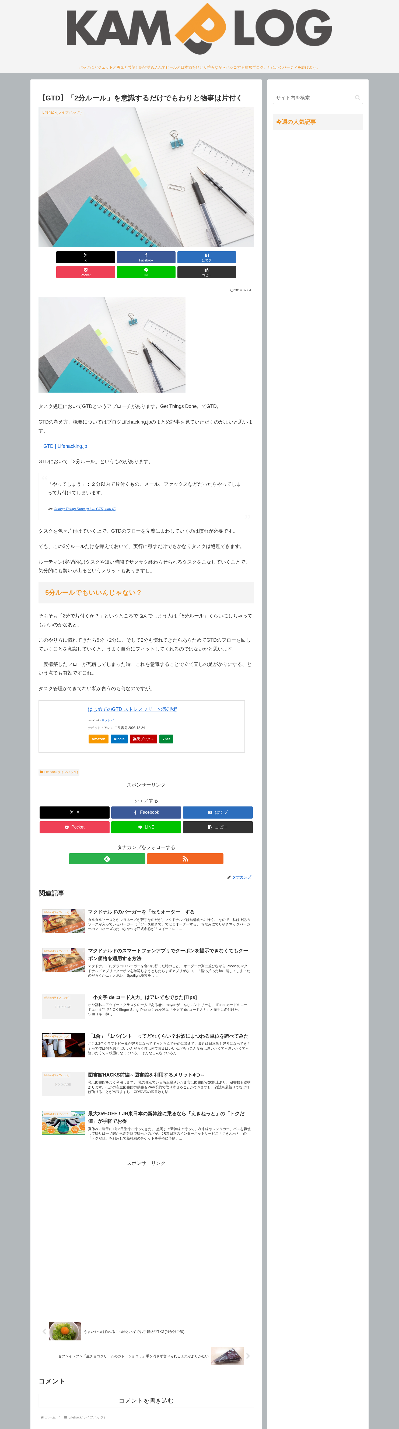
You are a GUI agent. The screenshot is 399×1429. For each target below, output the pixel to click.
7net (166, 724)
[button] (236, 257)
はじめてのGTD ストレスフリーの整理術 (132, 694)
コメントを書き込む (146, 1395)
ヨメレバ (108, 705)
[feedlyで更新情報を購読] (140, 843)
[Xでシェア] (55, 257)
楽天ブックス (143, 724)
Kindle (119, 724)
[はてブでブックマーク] (128, 257)
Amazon (99, 724)
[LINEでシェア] (200, 257)
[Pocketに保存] (164, 257)
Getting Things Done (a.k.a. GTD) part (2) (85, 494)
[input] (318, 98)
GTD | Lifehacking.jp (65, 431)
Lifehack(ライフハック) (59, 757)
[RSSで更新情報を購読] (152, 843)
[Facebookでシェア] (92, 257)
